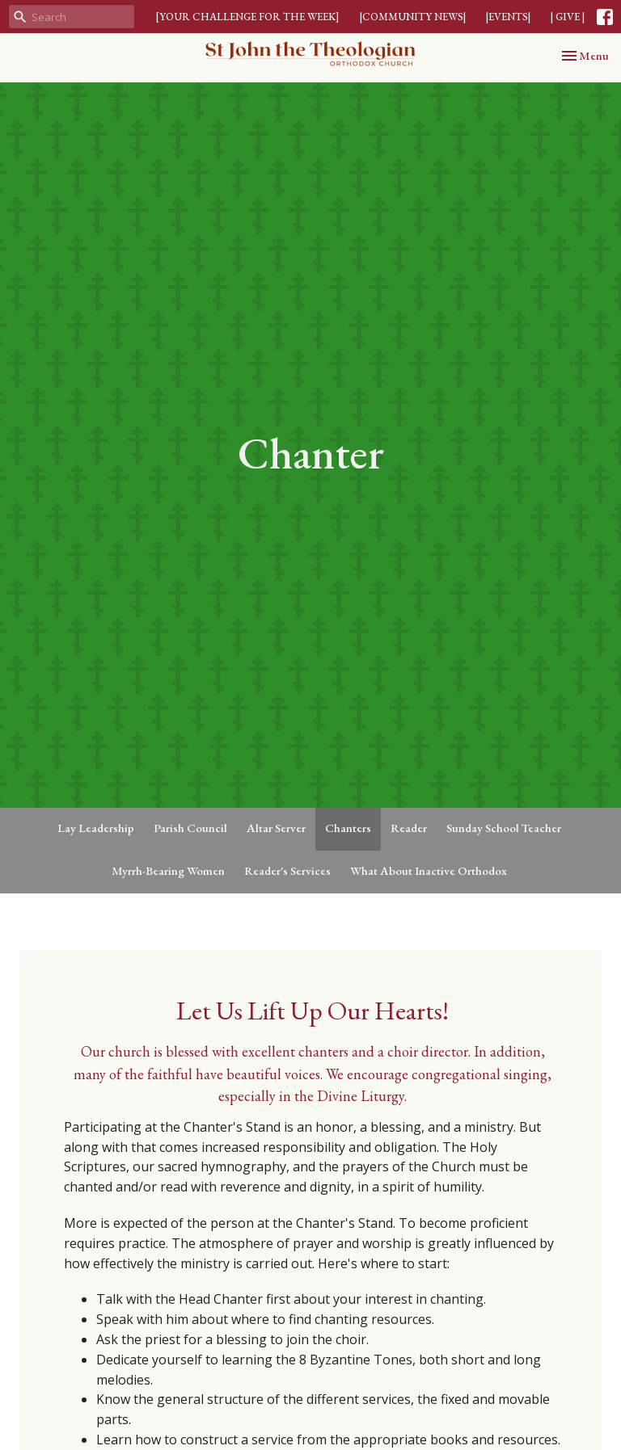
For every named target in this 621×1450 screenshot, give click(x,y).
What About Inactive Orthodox (428, 870)
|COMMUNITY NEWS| (413, 16)
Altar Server (276, 827)
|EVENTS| (508, 16)
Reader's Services (287, 870)
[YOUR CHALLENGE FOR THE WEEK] (247, 16)
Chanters (348, 827)
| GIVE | (568, 16)
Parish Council (190, 827)
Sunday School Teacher (503, 827)
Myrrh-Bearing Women (168, 870)
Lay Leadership (95, 827)
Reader (409, 827)
